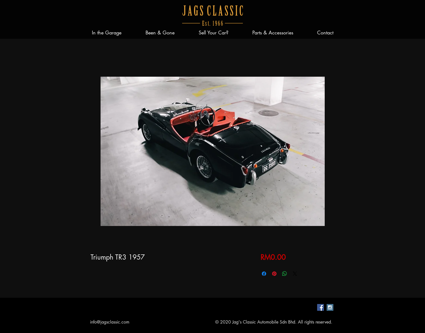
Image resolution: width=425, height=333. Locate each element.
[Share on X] (295, 273)
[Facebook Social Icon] (320, 307)
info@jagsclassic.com (109, 322)
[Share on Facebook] (264, 273)
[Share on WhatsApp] (284, 273)
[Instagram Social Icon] (330, 307)
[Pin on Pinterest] (274, 273)
